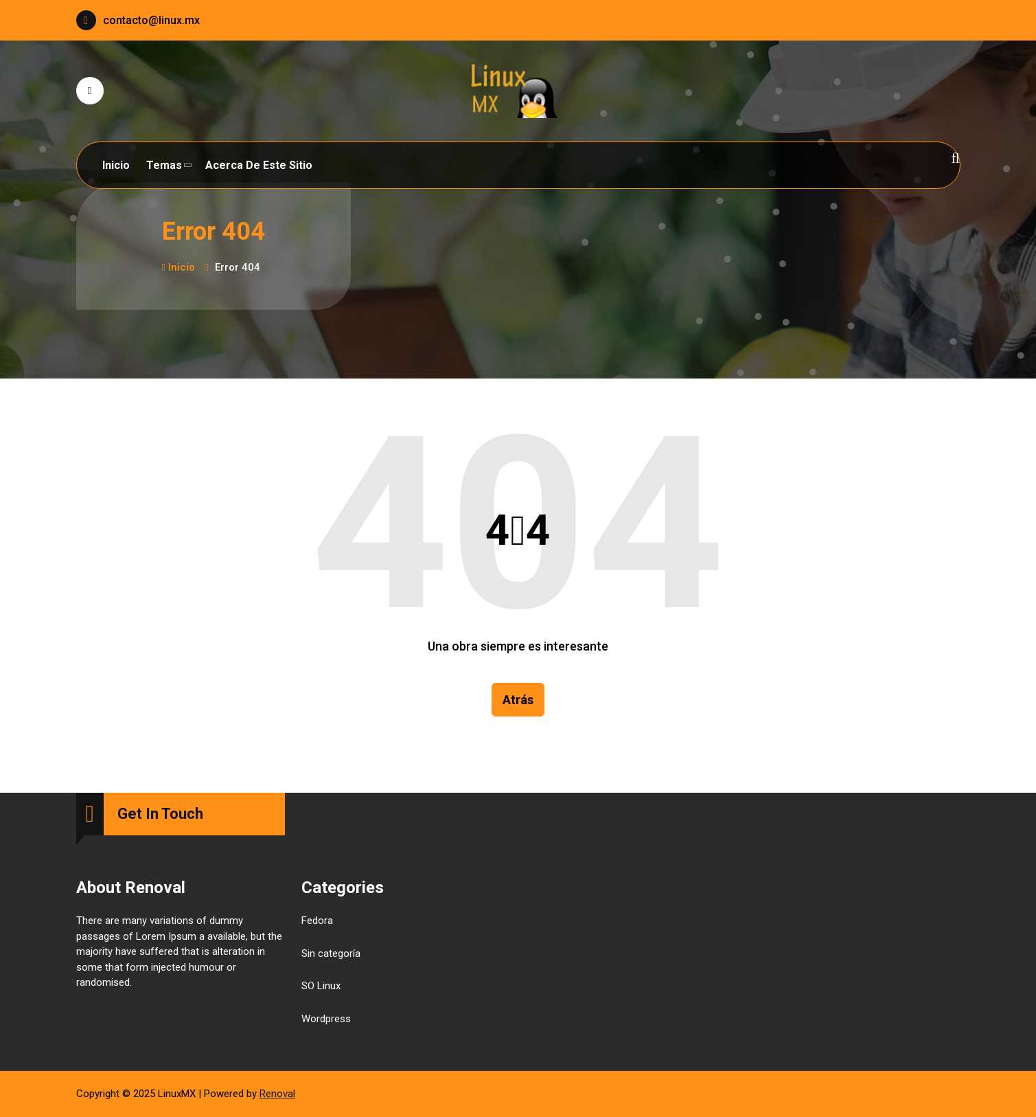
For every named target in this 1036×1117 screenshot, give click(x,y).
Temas (164, 165)
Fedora (317, 921)
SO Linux (321, 986)
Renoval (277, 1093)
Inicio (116, 165)
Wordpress (326, 1019)
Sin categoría (330, 953)
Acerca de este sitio (258, 165)
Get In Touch (160, 814)
